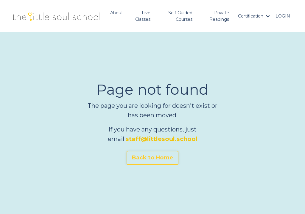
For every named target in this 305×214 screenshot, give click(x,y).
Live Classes (142, 16)
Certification (254, 16)
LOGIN (283, 16)
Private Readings (219, 16)
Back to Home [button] (152, 157)
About (116, 12)
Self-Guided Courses (180, 16)
